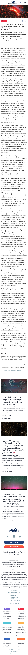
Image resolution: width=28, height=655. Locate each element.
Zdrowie (7, 639)
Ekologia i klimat (7, 625)
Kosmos (4, 21)
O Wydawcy (14, 594)
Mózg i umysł (21, 627)
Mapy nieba (21, 619)
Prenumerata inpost (14, 592)
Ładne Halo (15, 651)
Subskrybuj (14, 590)
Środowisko (7, 623)
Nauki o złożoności (7, 614)
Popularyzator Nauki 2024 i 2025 (13, 3)
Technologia (21, 639)
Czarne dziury (21, 613)
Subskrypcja (14, 546)
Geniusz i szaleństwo (21, 629)
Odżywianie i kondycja (7, 646)
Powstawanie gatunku (21, 625)
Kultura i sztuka (7, 619)
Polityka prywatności (14, 602)
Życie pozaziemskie (21, 614)
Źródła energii (21, 645)
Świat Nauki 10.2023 (7, 364)
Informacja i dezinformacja (21, 635)
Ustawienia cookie (14, 603)
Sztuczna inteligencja (7, 616)
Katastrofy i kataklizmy (7, 630)
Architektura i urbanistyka (21, 641)
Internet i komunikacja (21, 643)
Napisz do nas (14, 597)
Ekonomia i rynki (7, 618)
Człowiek (21, 623)
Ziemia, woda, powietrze (7, 627)
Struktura (7, 609)
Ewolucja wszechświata (21, 616)
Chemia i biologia (7, 613)
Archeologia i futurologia (21, 632)
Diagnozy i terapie (7, 643)
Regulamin (14, 599)
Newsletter (14, 542)
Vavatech (16, 653)
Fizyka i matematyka (7, 611)
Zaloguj (24, 2)
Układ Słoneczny (21, 611)
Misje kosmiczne (21, 618)
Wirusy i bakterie (7, 641)
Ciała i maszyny (21, 646)
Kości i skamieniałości (7, 629)
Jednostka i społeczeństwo (21, 634)
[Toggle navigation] (2, 2)
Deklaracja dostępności (14, 600)
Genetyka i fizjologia (21, 630)
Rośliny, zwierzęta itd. (7, 632)
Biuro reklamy (14, 595)
